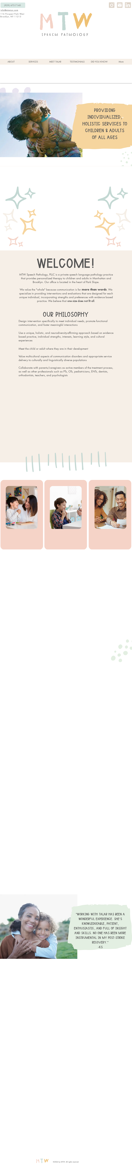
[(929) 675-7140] (13, 5)
